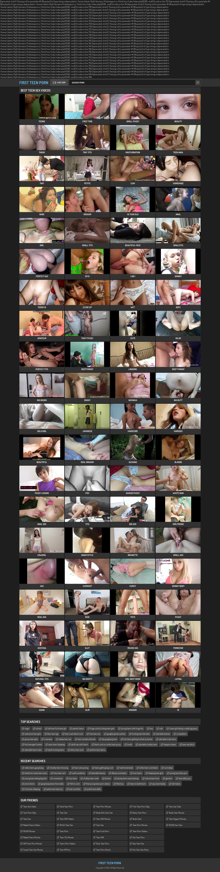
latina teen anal (77, 749)
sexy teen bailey (158, 783)
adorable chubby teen (147, 744)
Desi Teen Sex (138, 843)
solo (161, 728)
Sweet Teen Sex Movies (33, 849)
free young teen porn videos (98, 783)
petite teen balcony (54, 789)
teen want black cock (74, 733)
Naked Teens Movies (31, 837)
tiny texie (73, 778)
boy (151, 728)
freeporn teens (169, 744)
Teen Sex (27, 818)
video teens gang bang (34, 767)
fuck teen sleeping (32, 789)
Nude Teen (137, 818)
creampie (48, 739)
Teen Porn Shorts (103, 849)
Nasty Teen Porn (139, 812)
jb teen (108, 778)
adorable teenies (163, 733)
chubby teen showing (59, 767)
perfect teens (78, 728)
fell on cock (75, 783)
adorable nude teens (167, 739)
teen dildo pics (185, 778)
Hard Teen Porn (66, 806)
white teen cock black (148, 767)
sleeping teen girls (155, 773)
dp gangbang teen (109, 739)
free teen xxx (94, 733)
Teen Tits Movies (67, 837)
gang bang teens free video (52, 783)
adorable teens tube (33, 749)
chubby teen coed (90, 778)
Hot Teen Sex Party (141, 849)
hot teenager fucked (33, 744)
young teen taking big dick (36, 778)
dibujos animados (119, 773)
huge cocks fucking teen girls (102, 728)
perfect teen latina (97, 749)
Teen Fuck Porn (102, 831)
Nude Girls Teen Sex (104, 812)
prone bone (30, 783)
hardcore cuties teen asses (36, 773)
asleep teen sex (65, 739)
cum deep (168, 767)
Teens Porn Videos (67, 843)
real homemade (126, 767)
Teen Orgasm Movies (177, 818)
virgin (27, 728)
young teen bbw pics (178, 773)
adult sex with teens (79, 744)
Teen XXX (100, 837)
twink (129, 744)
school (38, 728)
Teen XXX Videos (67, 818)
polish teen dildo (94, 789)
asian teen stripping (56, 744)
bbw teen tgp (53, 733)
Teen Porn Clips (29, 812)
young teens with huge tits (132, 728)
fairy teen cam (59, 773)
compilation (181, 733)
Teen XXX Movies (103, 818)
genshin (169, 778)
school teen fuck (152, 778)
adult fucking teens (56, 749)
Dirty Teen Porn (102, 843)
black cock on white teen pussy (107, 744)
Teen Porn (64, 831)
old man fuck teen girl (57, 728)
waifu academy (78, 773)
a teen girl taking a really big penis (183, 728)
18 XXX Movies (29, 831)
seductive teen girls (33, 733)
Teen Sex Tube (175, 806)
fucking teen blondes (141, 733)
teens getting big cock (104, 767)
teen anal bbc (75, 789)
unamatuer (58, 778)
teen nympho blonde (86, 739)
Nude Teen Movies (176, 812)
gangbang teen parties (116, 733)
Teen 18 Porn (65, 849)
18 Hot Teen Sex (66, 825)
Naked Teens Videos (31, 825)
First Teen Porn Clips (141, 806)
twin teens (137, 773)
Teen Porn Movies (103, 806)
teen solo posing (81, 767)
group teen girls (31, 739)
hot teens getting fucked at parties (137, 739)
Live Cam (61, 82)
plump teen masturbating (128, 778)
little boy (120, 783)
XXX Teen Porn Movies (32, 843)
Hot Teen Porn (139, 837)
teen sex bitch (188, 744)
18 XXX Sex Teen (175, 825)
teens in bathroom (138, 783)
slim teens (176, 783)
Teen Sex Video (29, 806)
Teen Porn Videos (140, 831)
